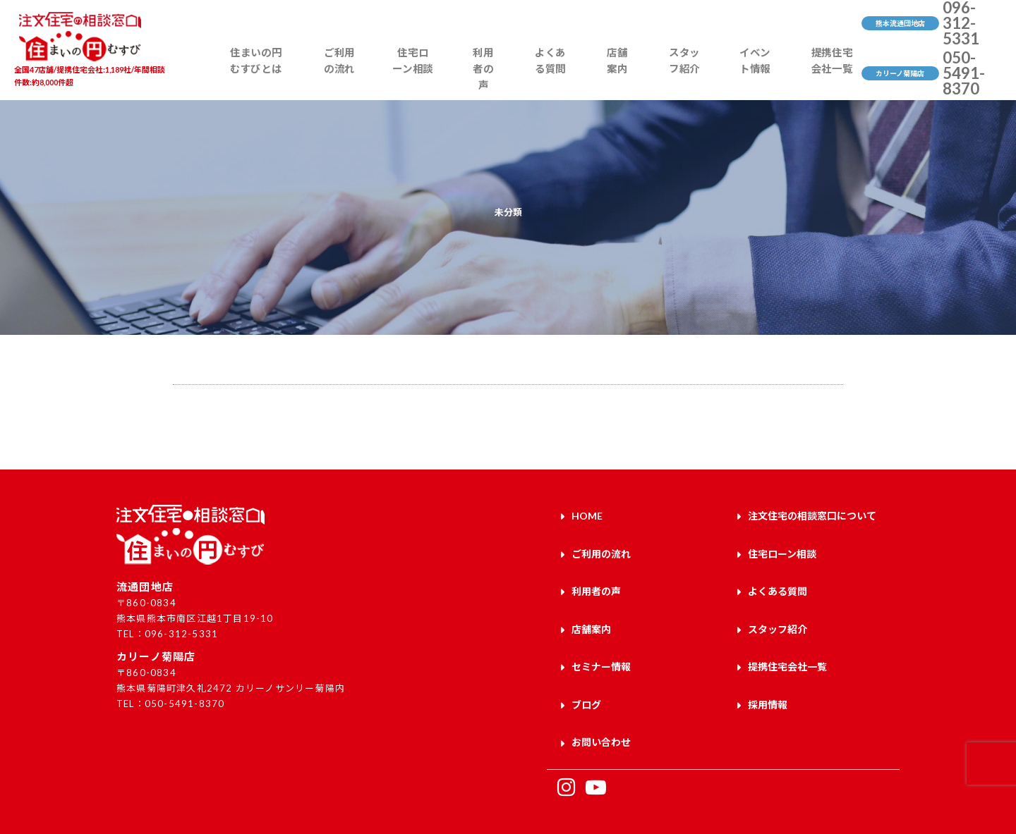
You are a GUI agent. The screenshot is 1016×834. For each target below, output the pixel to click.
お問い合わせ (601, 712)
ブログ (586, 679)
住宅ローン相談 (424, 74)
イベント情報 (745, 74)
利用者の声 (491, 74)
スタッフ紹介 (677, 74)
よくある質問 (555, 74)
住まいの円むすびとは (269, 74)
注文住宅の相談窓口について (812, 514)
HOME (587, 514)
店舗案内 (616, 74)
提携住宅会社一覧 (819, 74)
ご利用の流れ (352, 74)
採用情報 (767, 679)
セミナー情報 (601, 645)
